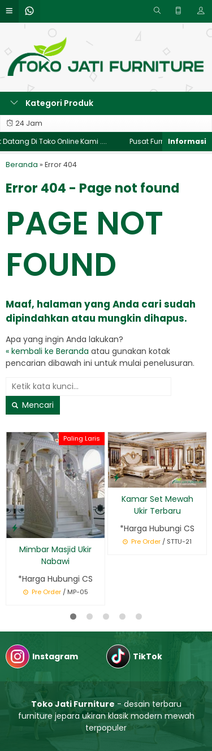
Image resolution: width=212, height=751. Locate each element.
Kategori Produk (51, 103)
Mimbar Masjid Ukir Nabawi (55, 555)
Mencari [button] (33, 405)
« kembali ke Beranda (47, 351)
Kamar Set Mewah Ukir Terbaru (157, 505)
